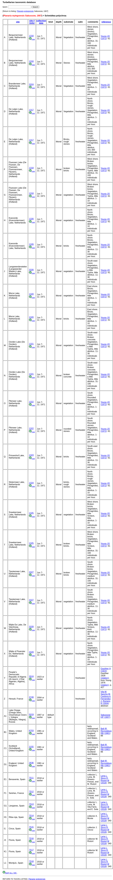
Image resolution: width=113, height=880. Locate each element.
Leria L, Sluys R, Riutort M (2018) (105, 779)
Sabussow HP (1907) (105, 716)
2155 (31, 747)
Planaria (20, 11)
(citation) (105, 678)
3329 (31, 652)
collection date (41, 22)
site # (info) (32, 22)
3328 (31, 627)
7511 (31, 778)
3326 (31, 270)
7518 (31, 861)
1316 (31, 36)
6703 (31, 730)
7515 (31, 827)
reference (106, 22)
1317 (31, 110)
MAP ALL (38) (10, 873)
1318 (31, 168)
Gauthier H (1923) (106, 670)
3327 (31, 572)
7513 (31, 804)
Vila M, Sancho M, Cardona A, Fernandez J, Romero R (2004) (106, 698)
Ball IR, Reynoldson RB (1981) (106, 731)
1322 (31, 402)
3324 (31, 84)
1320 (31, 294)
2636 (31, 763)
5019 (31, 714)
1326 (31, 219)
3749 (31, 697)
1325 (31, 513)
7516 (31, 838)
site (18, 22)
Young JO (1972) (105, 37)
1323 (31, 455)
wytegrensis (29, 11)
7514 (31, 815)
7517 (31, 850)
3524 (31, 676)
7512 (31, 791)
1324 (31, 483)
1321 (31, 344)
